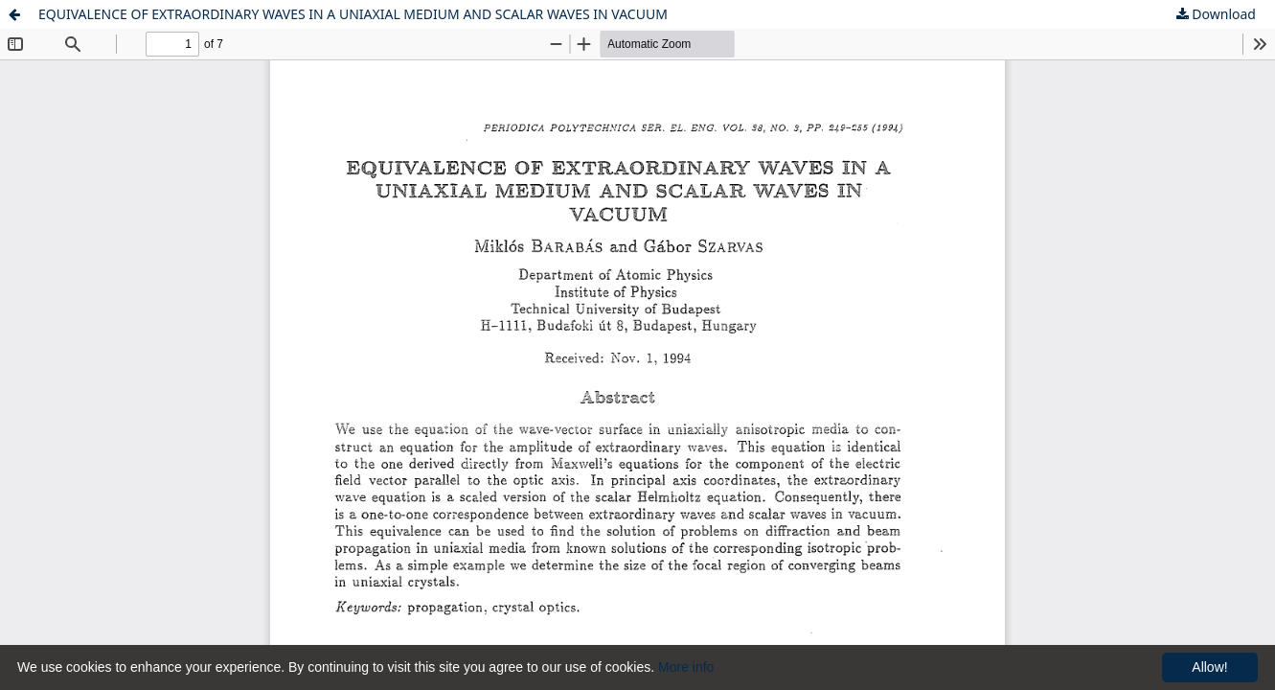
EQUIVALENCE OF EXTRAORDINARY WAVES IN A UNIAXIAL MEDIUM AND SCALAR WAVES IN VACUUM (353, 14)
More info (686, 667)
